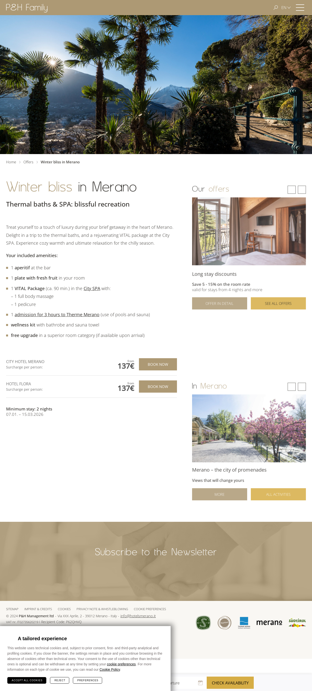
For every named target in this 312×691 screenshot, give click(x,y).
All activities (278, 499)
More (219, 499)
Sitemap (12, 609)
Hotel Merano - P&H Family (27, 8)
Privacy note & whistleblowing (102, 609)
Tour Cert (224, 623)
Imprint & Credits (38, 609)
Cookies (64, 609)
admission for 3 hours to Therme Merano (57, 314)
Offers (28, 161)
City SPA (92, 288)
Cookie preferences (150, 609)
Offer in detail (219, 311)
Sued (203, 622)
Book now (158, 364)
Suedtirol (297, 622)
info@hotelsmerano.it (138, 615)
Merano (269, 622)
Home (11, 161)
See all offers (278, 311)
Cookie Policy (109, 669)
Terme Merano (244, 622)
